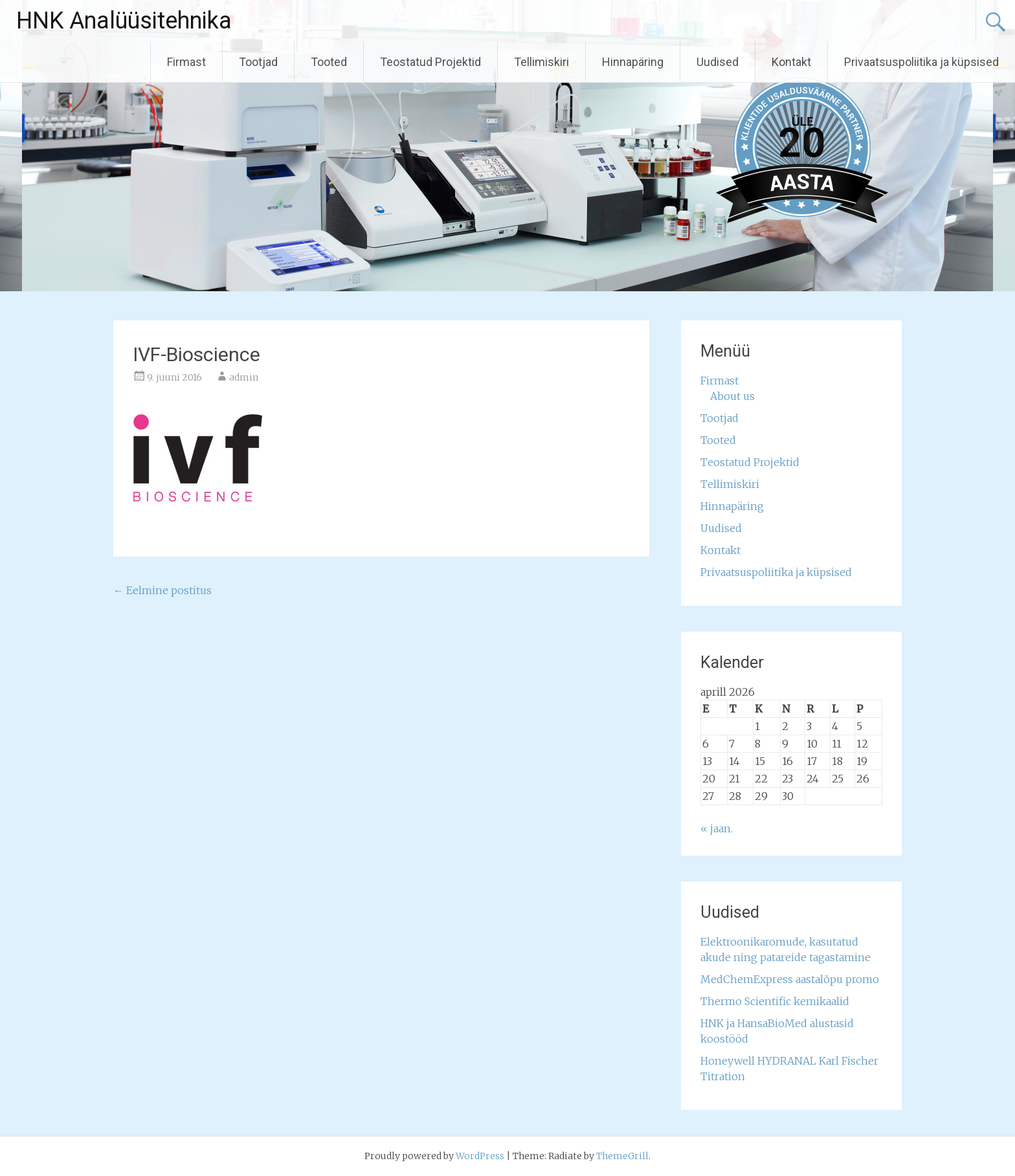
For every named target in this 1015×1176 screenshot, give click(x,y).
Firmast (186, 62)
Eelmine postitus (162, 590)
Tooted (329, 62)
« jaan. (716, 828)
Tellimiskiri (541, 62)
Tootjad (258, 62)
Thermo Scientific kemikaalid (774, 1001)
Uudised (718, 62)
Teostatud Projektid (430, 62)
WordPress (480, 1156)
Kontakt (791, 62)
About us (732, 396)
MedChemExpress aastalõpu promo (789, 979)
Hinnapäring (633, 62)
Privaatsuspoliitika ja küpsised (921, 62)
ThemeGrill (622, 1156)
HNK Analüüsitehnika (124, 20)
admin (243, 377)
